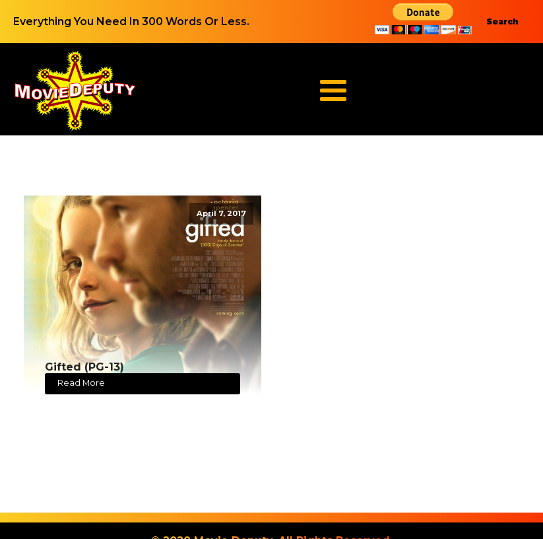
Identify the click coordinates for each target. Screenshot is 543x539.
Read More (81, 383)
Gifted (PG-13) (84, 367)
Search (502, 21)
